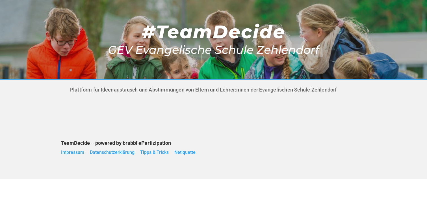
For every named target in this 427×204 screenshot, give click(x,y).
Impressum (72, 152)
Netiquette (185, 152)
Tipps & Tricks (154, 152)
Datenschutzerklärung (112, 152)
